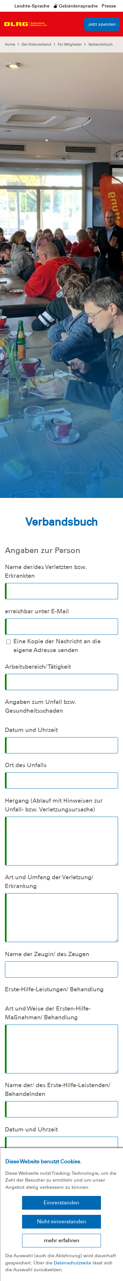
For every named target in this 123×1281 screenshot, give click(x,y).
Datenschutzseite (72, 1263)
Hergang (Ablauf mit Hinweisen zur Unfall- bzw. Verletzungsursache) (54, 805)
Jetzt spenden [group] (102, 24)
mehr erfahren (61, 1240)
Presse (109, 5)
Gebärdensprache (75, 5)
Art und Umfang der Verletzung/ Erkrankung (49, 882)
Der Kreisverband (36, 44)
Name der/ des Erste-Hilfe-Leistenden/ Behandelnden (57, 1090)
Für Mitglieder (70, 44)
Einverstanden (61, 1203)
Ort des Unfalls (26, 765)
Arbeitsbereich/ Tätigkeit (38, 666)
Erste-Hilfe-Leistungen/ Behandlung (54, 989)
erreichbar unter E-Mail (37, 611)
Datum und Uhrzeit (31, 730)
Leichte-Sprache (32, 5)
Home (10, 44)
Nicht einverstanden (61, 1221)
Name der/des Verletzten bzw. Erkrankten (46, 571)
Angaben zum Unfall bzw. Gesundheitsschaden (40, 706)
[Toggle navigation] (56, 24)
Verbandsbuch (100, 44)
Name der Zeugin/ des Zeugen (47, 954)
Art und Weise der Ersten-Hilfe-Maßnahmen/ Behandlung (48, 1013)
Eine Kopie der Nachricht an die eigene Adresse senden (57, 646)
